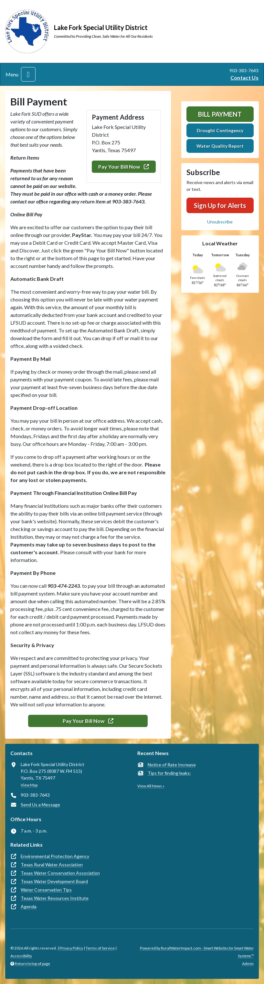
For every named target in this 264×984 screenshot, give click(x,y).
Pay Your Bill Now (123, 166)
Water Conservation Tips (46, 889)
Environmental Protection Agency (55, 856)
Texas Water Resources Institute (55, 898)
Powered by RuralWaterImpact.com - (197, 952)
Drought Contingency (220, 130)
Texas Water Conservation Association (60, 873)
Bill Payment (220, 114)
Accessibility (21, 955)
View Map (29, 784)
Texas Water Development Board (54, 881)
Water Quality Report (220, 146)
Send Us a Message (40, 804)
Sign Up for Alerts (220, 205)
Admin (248, 963)
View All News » (150, 785)
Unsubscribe (220, 221)
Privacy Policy (71, 948)
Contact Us (244, 77)
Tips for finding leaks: (169, 773)
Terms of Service (100, 948)
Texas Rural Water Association (52, 864)
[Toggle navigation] (28, 74)
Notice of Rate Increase (172, 764)
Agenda (29, 906)
